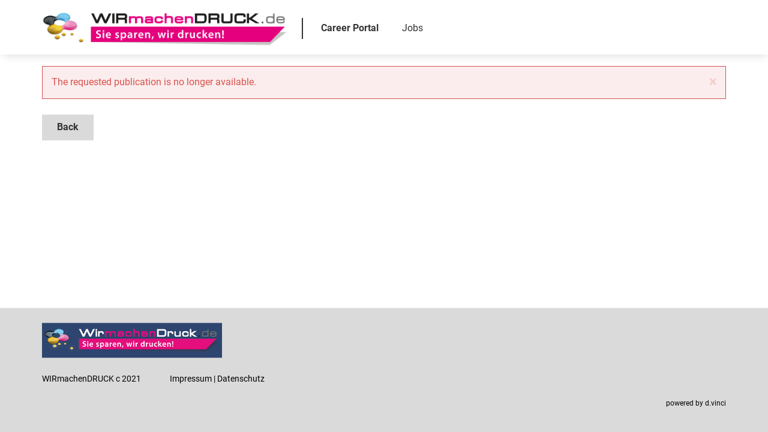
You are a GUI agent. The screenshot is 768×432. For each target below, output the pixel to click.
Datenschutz (241, 379)
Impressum (191, 379)
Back (68, 127)
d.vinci (715, 404)
